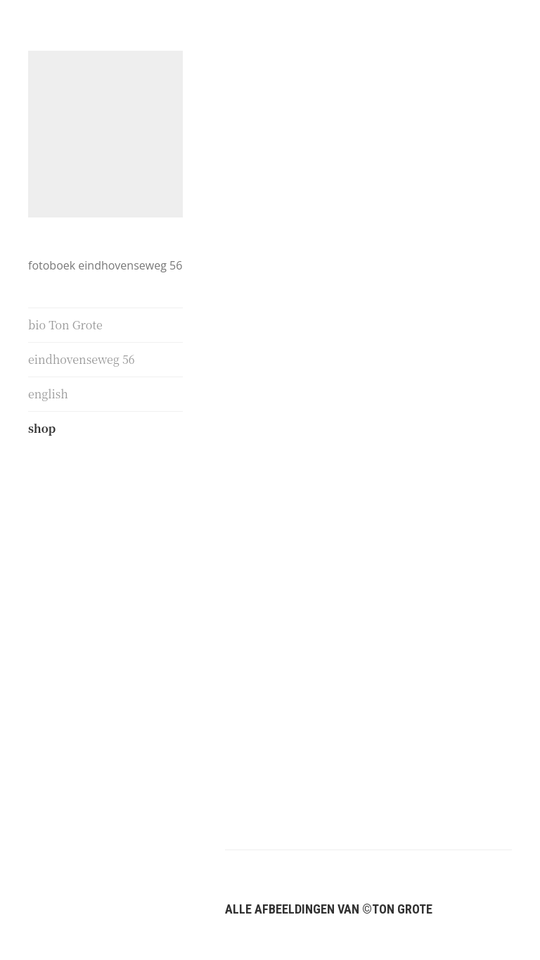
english (48, 394)
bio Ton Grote (65, 325)
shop (42, 428)
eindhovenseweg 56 (81, 359)
